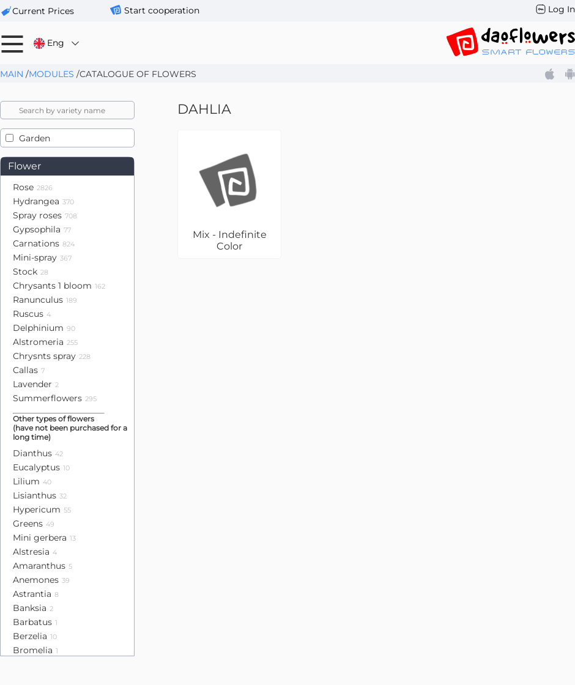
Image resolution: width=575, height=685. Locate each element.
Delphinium (44, 327)
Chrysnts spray (52, 355)
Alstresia (35, 551)
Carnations (44, 243)
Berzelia (35, 636)
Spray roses (45, 215)
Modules (51, 74)
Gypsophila (42, 229)
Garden (34, 138)
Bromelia (35, 650)
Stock (30, 271)
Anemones (41, 579)
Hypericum (42, 509)
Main (11, 74)
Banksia (33, 607)
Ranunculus (45, 299)
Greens (33, 523)
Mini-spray (42, 257)
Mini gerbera (44, 537)
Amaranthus (42, 565)
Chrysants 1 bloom (59, 285)
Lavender (36, 384)
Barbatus (35, 622)
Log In (561, 9)
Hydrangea (43, 201)
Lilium (32, 481)
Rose (33, 187)
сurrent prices (43, 11)
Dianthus (38, 453)
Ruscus (32, 313)
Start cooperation (161, 10)
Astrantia (36, 593)
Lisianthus (40, 495)
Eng (57, 43)
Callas (29, 370)
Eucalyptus (41, 467)
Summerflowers (55, 398)
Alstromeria (45, 341)
